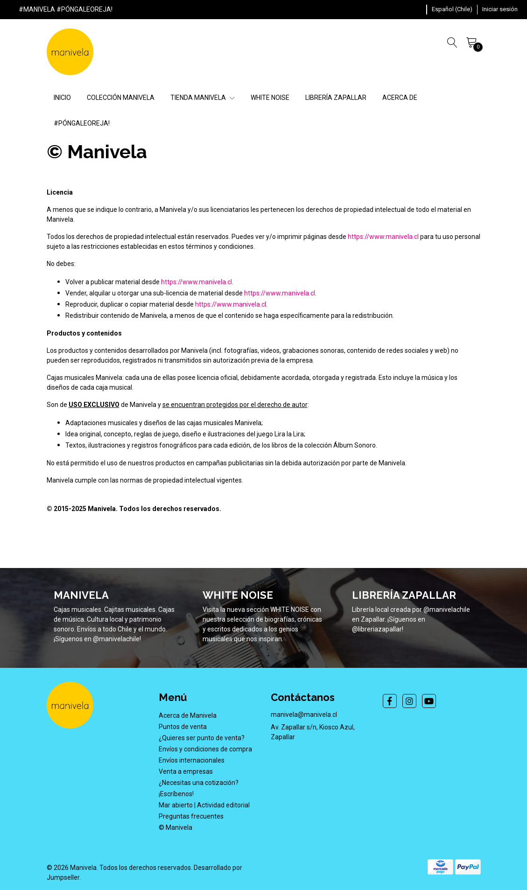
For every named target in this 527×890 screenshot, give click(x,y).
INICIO (62, 97)
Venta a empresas (186, 771)
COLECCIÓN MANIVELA (121, 97)
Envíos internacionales (192, 760)
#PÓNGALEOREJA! (82, 123)
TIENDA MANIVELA (202, 97)
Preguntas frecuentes (191, 816)
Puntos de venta (183, 726)
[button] (452, 9)
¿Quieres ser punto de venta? (202, 738)
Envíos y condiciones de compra (205, 749)
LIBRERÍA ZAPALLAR (335, 97)
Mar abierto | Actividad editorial (204, 805)
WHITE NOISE (270, 97)
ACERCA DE (399, 97)
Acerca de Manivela (188, 715)
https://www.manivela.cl (383, 236)
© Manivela (175, 827)
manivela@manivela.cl (304, 714)
